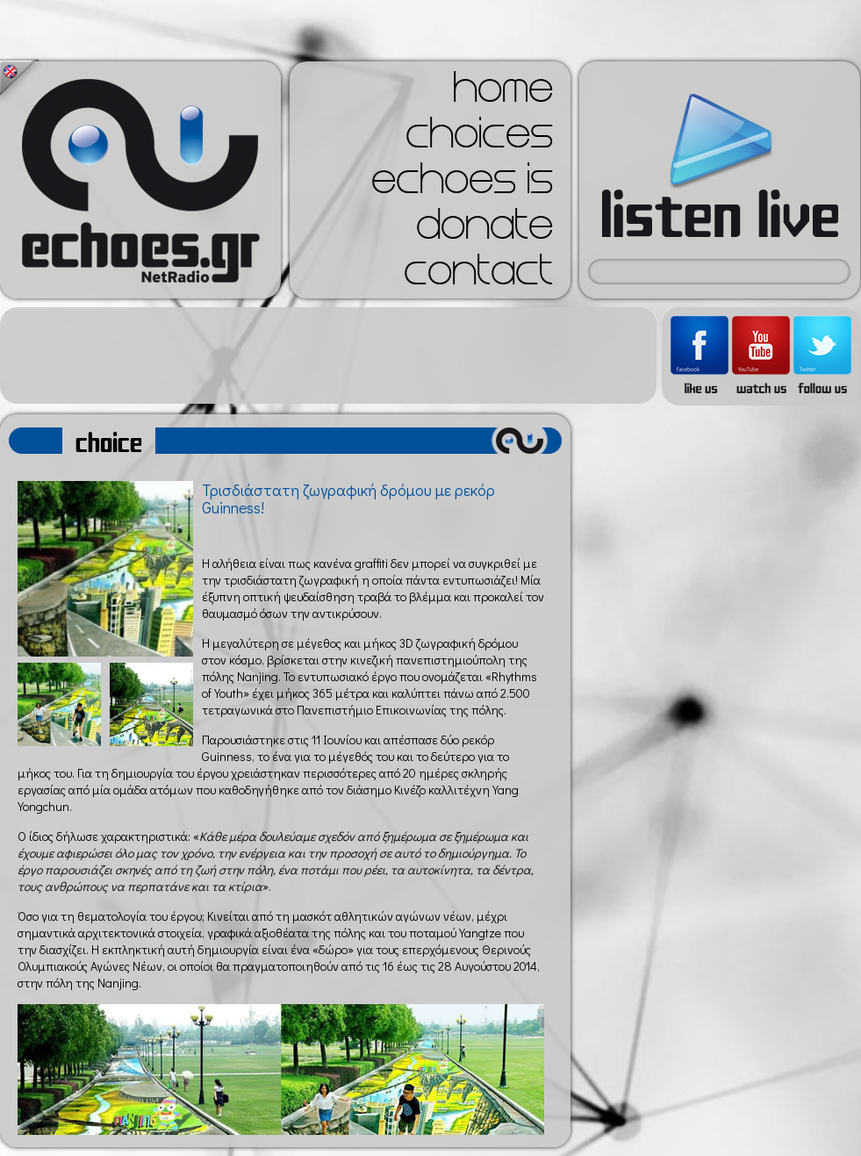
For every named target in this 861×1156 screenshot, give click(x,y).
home (503, 93)
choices (479, 139)
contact (478, 276)
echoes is (462, 184)
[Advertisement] (328, 355)
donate (484, 230)
